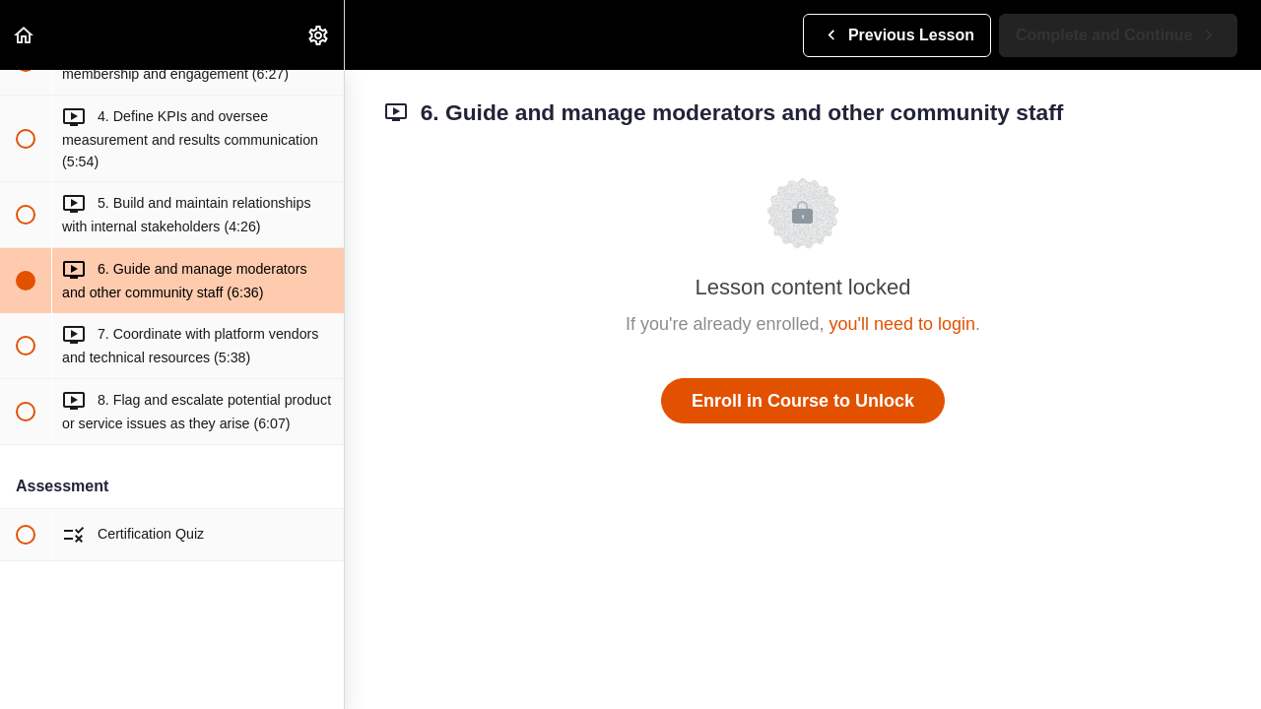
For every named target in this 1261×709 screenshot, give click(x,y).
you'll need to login (903, 324)
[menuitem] (319, 35)
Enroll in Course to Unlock (803, 401)
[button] (24, 35)
